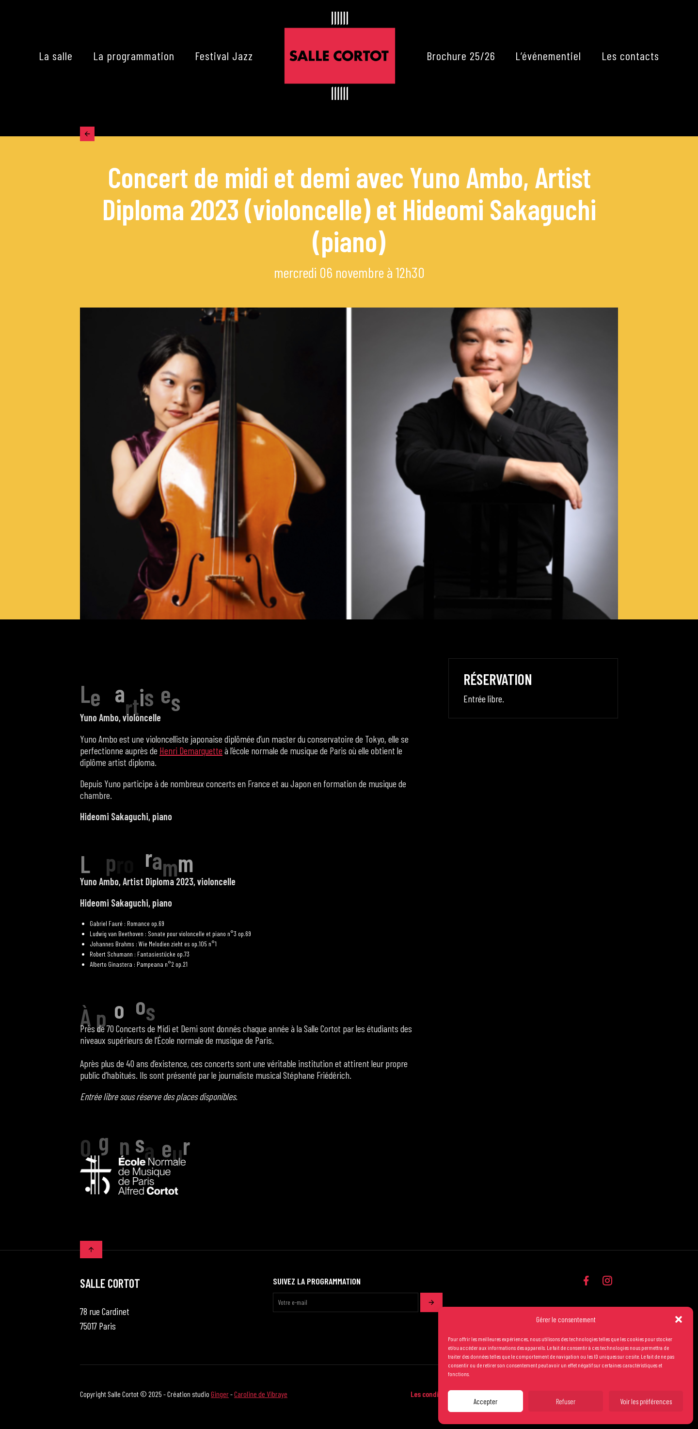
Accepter (485, 1401)
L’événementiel (548, 56)
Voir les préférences (646, 1401)
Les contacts (630, 56)
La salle (56, 56)
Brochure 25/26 (461, 56)
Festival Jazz (224, 56)
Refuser (565, 1401)
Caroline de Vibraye (260, 1399)
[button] (678, 1319)
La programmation (133, 56)
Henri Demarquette (190, 756)
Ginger (220, 1399)
